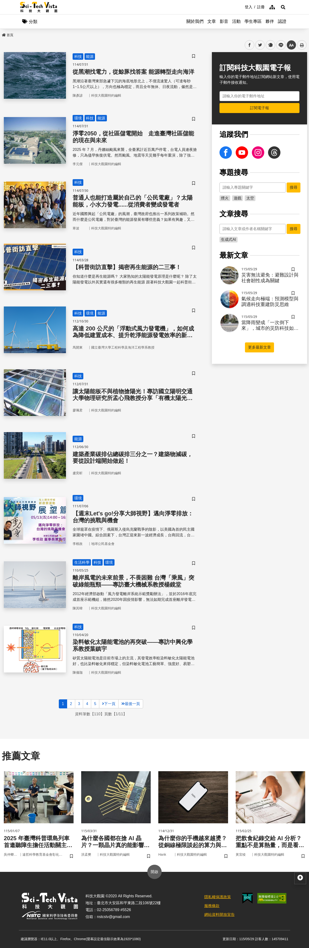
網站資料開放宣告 (219, 915)
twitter (260, 45)
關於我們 (195, 21)
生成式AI (228, 239)
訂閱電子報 (259, 108)
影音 (224, 21)
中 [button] (291, 45)
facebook (249, 45)
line (279, 45)
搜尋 (293, 187)
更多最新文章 (259, 347)
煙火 (225, 198)
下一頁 (108, 704)
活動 (236, 21)
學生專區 (253, 21)
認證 (282, 21)
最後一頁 (130, 704)
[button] (283, 7)
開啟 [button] (154, 872)
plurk (270, 45)
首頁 (7, 35)
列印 (302, 45)
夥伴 (269, 21)
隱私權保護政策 (217, 897)
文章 (211, 21)
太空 (250, 198)
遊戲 (237, 198)
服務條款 (211, 906)
